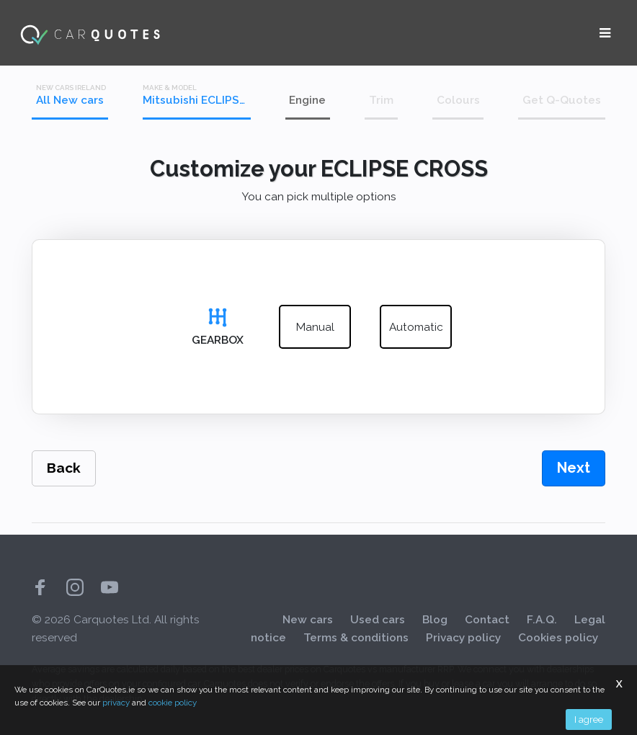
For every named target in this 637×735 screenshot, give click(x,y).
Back (64, 468)
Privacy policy (463, 637)
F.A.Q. (542, 619)
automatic (416, 327)
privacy (116, 703)
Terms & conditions (356, 637)
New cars (307, 619)
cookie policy (172, 703)
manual (315, 327)
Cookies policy (558, 637)
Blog (434, 619)
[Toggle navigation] (605, 33)
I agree (588, 719)
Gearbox (218, 340)
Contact (487, 619)
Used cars (377, 619)
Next (573, 467)
